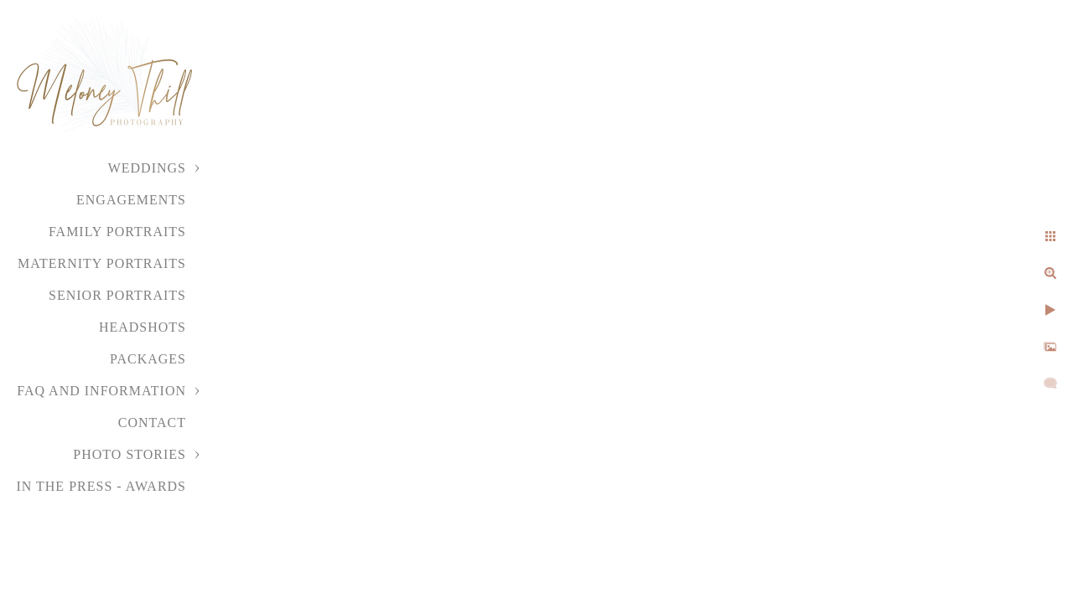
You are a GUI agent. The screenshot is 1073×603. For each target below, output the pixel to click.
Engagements (131, 200)
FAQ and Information (101, 391)
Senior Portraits (117, 295)
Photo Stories (129, 454)
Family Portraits (117, 231)
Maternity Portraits (102, 263)
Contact (152, 422)
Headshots (142, 327)
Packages (148, 359)
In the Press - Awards (101, 486)
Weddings (147, 168)
